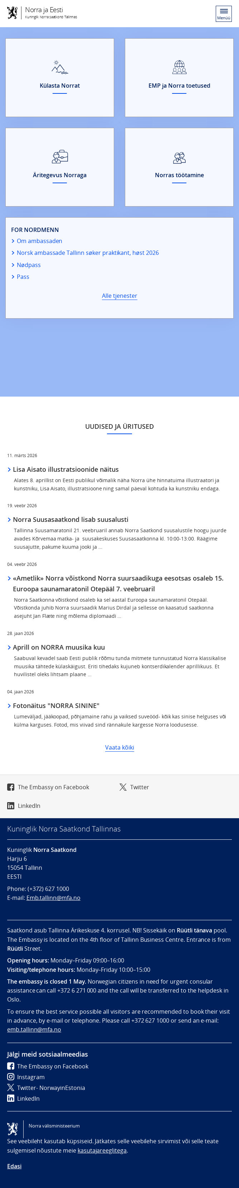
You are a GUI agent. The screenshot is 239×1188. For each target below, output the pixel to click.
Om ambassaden (39, 241)
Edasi (14, 1166)
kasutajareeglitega (102, 1150)
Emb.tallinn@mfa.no (53, 898)
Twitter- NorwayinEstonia (46, 1088)
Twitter (139, 787)
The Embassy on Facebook (53, 787)
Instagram (26, 1077)
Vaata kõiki (119, 747)
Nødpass (29, 265)
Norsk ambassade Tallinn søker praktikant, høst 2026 (88, 253)
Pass (23, 277)
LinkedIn (29, 806)
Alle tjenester (119, 296)
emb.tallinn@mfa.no (34, 1029)
